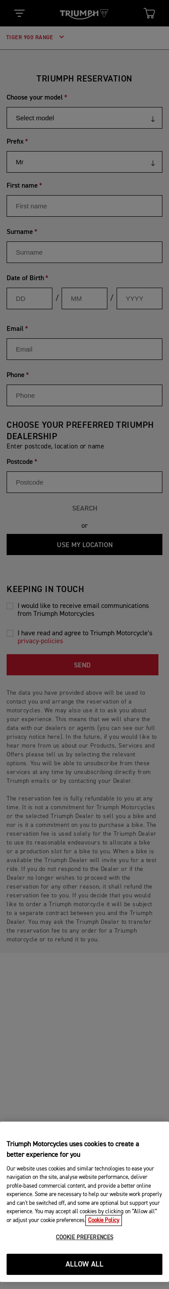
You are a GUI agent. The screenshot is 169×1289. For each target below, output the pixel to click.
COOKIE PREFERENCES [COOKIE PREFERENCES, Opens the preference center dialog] (84, 1238)
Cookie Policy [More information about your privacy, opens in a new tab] (103, 1220)
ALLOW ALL (85, 1264)
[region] (84, 1202)
